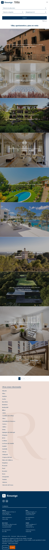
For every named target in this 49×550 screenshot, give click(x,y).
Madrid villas (28, 531)
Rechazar (5, 547)
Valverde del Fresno (7, 485)
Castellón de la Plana (8, 415)
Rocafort (4, 471)
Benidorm (5, 404)
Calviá (4, 413)
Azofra (4, 399)
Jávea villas (28, 519)
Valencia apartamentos (7, 517)
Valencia (4, 482)
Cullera (4, 427)
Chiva (3, 418)
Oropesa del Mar (7, 457)
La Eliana (4, 440)
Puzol (3, 468)
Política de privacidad (21, 536)
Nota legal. (4, 543)
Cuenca (4, 424)
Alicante (4, 391)
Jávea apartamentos (30, 517)
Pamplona (5, 463)
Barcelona (5, 402)
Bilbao (3, 410)
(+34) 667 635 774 (30, 527)
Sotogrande (5, 476)
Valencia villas (5, 519)
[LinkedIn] (6, 501)
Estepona (4, 435)
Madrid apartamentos (30, 530)
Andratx (4, 396)
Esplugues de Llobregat (8, 432)
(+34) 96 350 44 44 (6, 514)
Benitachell (5, 407)
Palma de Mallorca (7, 460)
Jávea (3, 438)
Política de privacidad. (13, 543)
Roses (3, 474)
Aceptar (12, 547)
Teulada (4, 479)
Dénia (3, 429)
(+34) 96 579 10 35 (30, 514)
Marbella (4, 449)
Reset (44, 21)
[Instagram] (3, 501)
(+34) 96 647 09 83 (6, 527)
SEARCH (24, 18)
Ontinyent (5, 454)
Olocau (4, 452)
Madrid (4, 446)
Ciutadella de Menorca (8, 421)
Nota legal (13, 536)
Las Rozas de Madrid (8, 443)
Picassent (4, 465)
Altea (3, 393)
